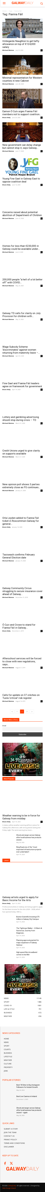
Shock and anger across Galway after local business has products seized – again (28, 1110)
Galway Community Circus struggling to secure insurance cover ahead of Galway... (22, 591)
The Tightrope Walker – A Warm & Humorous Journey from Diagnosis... (29, 930)
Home (4, 11)
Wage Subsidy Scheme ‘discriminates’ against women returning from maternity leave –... (21, 349)
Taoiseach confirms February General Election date (18, 556)
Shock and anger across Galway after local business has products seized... (28, 837)
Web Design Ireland (9, 1188)
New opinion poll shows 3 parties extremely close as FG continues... (21, 486)
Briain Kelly (6, 117)
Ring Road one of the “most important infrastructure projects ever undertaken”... (28, 849)
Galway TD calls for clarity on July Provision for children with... (21, 315)
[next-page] (32, 711)
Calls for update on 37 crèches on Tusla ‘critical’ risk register (21, 696)
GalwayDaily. (12, 1186)
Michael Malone (8, 50)
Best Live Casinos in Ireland (26, 1096)
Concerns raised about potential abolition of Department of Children (22, 214)
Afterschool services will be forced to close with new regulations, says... (21, 661)
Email (4, 726)
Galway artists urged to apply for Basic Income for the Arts (20, 899)
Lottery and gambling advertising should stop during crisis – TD (20, 418)
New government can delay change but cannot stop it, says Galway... (21, 146)
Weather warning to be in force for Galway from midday (21, 817)
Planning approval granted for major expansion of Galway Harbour (27, 942)
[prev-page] (12, 711)
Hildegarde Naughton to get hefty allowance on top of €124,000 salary (20, 44)
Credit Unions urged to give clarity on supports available (21, 452)
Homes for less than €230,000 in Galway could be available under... (21, 247)
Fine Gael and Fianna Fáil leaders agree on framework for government (22, 385)
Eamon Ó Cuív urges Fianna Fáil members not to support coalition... (21, 113)
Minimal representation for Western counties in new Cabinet (22, 79)
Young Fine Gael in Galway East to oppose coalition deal (21, 180)
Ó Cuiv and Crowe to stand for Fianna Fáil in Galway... (18, 626)
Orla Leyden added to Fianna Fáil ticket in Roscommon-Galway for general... (20, 521)
